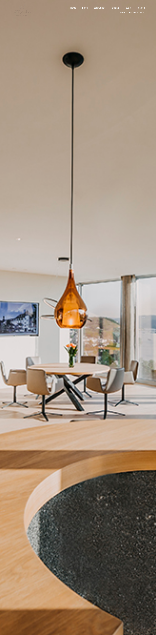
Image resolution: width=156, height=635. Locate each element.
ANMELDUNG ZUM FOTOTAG (132, 12)
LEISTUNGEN (99, 8)
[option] (78, 317)
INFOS (85, 8)
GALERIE (115, 8)
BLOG (128, 8)
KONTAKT (141, 8)
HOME (73, 8)
